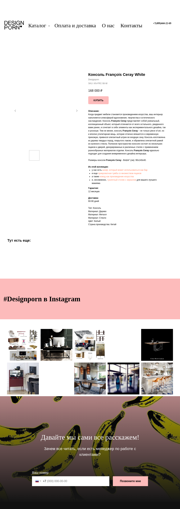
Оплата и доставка (75, 25)
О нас (108, 25)
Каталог (37, 25)
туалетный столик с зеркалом (121, 180)
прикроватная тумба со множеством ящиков (119, 173)
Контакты (131, 25)
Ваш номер (40, 473)
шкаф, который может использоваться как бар (124, 170)
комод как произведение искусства (117, 176)
